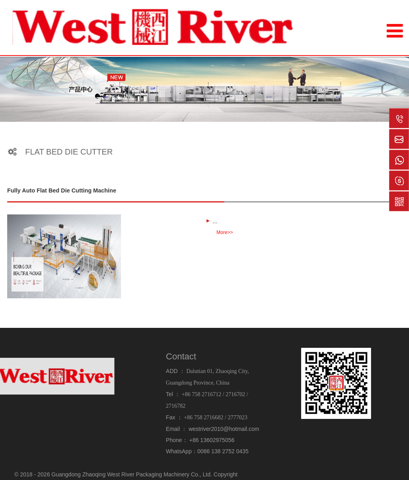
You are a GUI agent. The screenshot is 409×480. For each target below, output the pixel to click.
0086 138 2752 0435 (222, 451)
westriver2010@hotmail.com (224, 429)
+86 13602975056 (211, 440)
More (224, 232)
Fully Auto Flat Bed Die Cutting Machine (61, 190)
